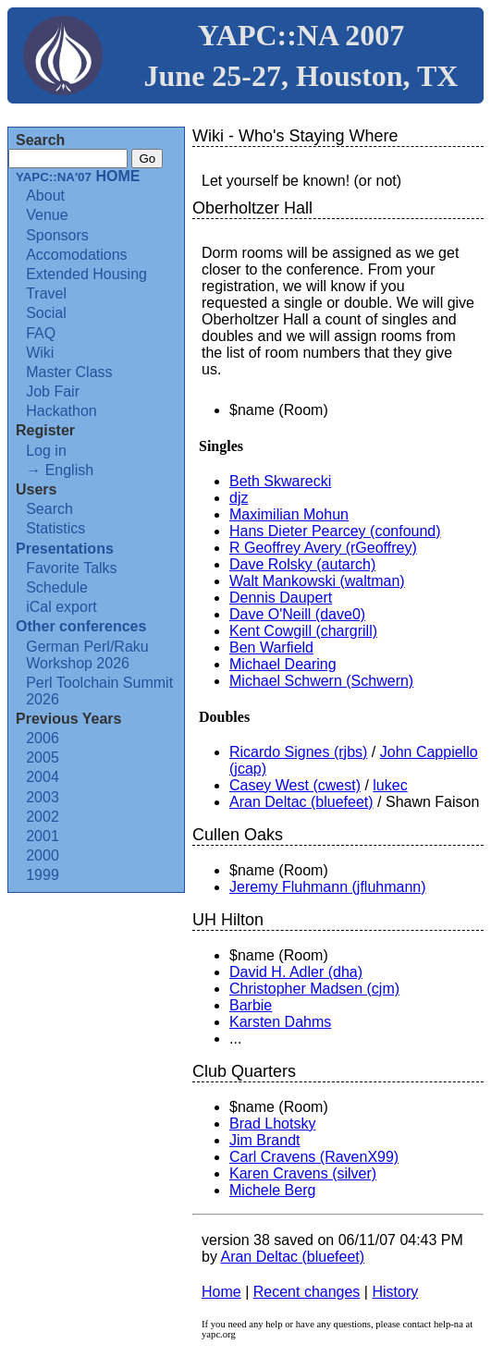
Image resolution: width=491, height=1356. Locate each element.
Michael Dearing (283, 664)
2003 (42, 797)
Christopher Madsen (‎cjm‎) (314, 988)
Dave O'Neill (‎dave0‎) (297, 614)
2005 (42, 757)
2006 (42, 738)
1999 (42, 875)
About (45, 195)
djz (238, 498)
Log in (46, 450)
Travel (46, 293)
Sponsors (57, 235)
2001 (42, 836)
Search (49, 509)
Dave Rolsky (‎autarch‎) (302, 564)
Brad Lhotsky (272, 1123)
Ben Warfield (271, 647)
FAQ (40, 333)
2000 (42, 855)
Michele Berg (272, 1190)
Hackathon (61, 411)
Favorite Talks (71, 568)
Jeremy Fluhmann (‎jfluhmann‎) (327, 887)
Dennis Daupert (280, 597)
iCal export (61, 607)
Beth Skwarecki (280, 481)
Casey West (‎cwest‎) (295, 785)
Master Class (69, 372)
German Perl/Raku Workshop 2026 (87, 655)
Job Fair (53, 391)
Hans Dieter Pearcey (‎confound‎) (335, 531)
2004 (42, 777)
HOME (78, 176)
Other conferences (81, 626)
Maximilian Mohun (289, 514)
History (395, 1292)
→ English (59, 470)
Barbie (250, 1005)
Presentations (65, 548)
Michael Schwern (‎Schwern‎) (321, 681)
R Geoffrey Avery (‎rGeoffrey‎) (323, 548)
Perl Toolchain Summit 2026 (99, 691)
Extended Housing (86, 274)
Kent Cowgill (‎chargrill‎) (303, 631)
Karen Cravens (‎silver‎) (302, 1173)
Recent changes (307, 1292)
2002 (42, 817)
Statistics (55, 528)
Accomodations (76, 255)
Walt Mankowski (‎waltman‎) (317, 581)
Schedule (57, 587)
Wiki (40, 352)
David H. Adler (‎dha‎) (295, 972)
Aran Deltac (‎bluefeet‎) (301, 802)
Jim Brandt (264, 1140)
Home (221, 1292)
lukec (390, 785)
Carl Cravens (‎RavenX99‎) (314, 1157)
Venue (47, 215)
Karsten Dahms (280, 1022)
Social (46, 313)
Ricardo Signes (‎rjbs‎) (298, 752)
